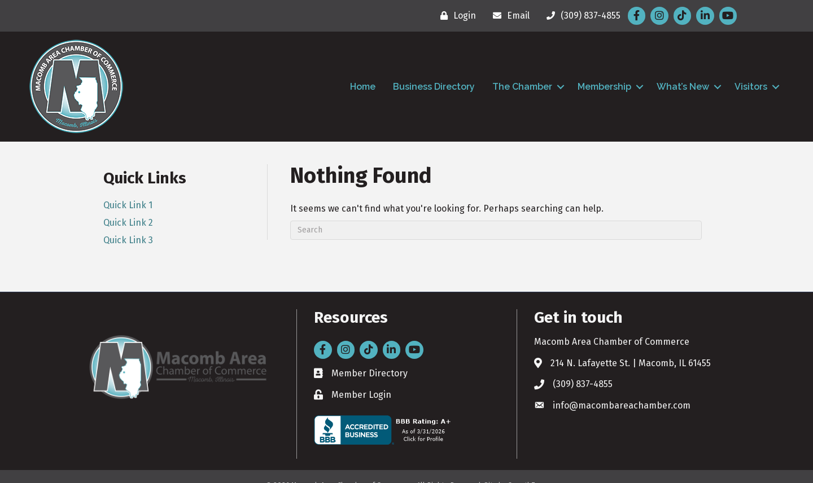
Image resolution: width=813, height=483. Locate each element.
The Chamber (522, 86)
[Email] (508, 16)
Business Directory (434, 86)
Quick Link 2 (128, 222)
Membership (604, 86)
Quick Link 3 (128, 240)
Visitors (751, 86)
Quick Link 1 (127, 205)
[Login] (455, 16)
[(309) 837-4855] (580, 16)
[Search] (496, 230)
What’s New (683, 86)
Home (362, 86)
